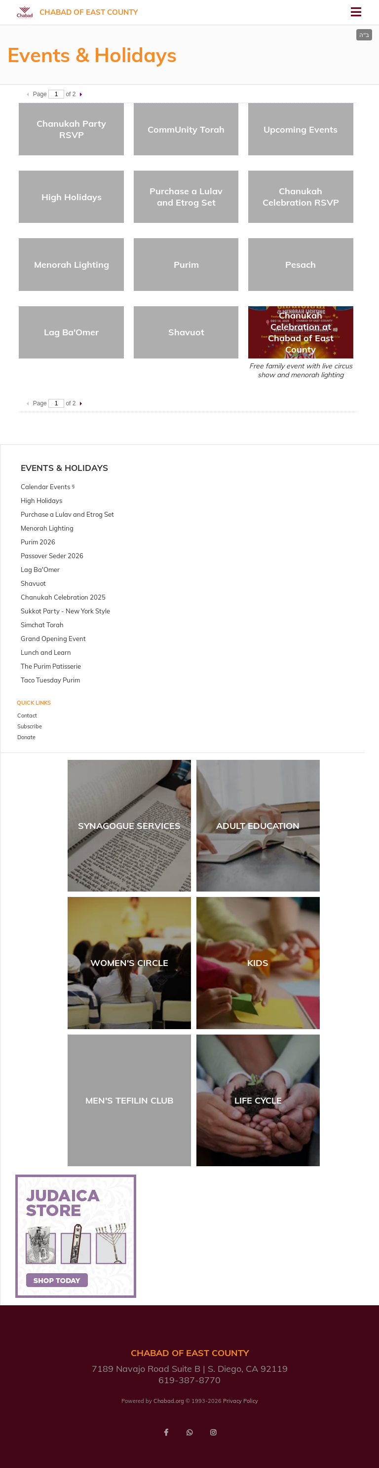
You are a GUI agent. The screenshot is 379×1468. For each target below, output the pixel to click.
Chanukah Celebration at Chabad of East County (301, 332)
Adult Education (258, 825)
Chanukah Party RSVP (71, 129)
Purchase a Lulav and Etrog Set (186, 196)
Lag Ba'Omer (71, 332)
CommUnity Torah (186, 129)
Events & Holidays (64, 468)
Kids (257, 962)
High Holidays (71, 197)
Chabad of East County (88, 12)
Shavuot (186, 332)
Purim (186, 264)
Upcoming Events (301, 129)
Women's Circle (129, 962)
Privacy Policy (240, 1400)
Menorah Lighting (71, 264)
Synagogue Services (129, 825)
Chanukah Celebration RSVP (301, 196)
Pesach (300, 264)
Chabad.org (168, 1400)
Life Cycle (258, 1100)
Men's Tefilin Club (129, 1100)
